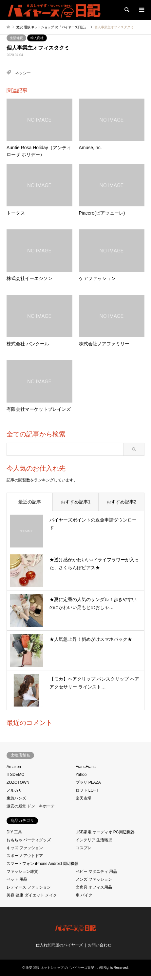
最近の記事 (29, 501)
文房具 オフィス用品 (94, 887)
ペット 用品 (17, 879)
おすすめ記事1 (76, 501)
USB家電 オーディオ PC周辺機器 (105, 832)
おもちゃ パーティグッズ (29, 840)
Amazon (14, 766)
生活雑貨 (16, 38)
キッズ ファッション (25, 848)
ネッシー (23, 73)
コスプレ (83, 848)
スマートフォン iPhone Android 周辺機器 (43, 863)
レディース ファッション (29, 887)
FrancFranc (86, 766)
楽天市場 (83, 798)
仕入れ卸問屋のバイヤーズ (59, 945)
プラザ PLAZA (88, 782)
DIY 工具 (14, 832)
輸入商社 (37, 38)
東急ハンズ (16, 798)
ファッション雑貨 (22, 871)
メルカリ (14, 790)
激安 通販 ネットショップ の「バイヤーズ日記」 (61, 967)
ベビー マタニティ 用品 (96, 871)
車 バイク (84, 895)
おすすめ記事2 (121, 501)
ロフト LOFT (87, 790)
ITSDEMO (16, 774)
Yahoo (81, 774)
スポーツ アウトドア (25, 855)
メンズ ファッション (94, 879)
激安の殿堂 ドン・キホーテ (31, 806)
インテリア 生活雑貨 (94, 840)
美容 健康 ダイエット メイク (32, 895)
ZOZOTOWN (18, 782)
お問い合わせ (99, 945)
